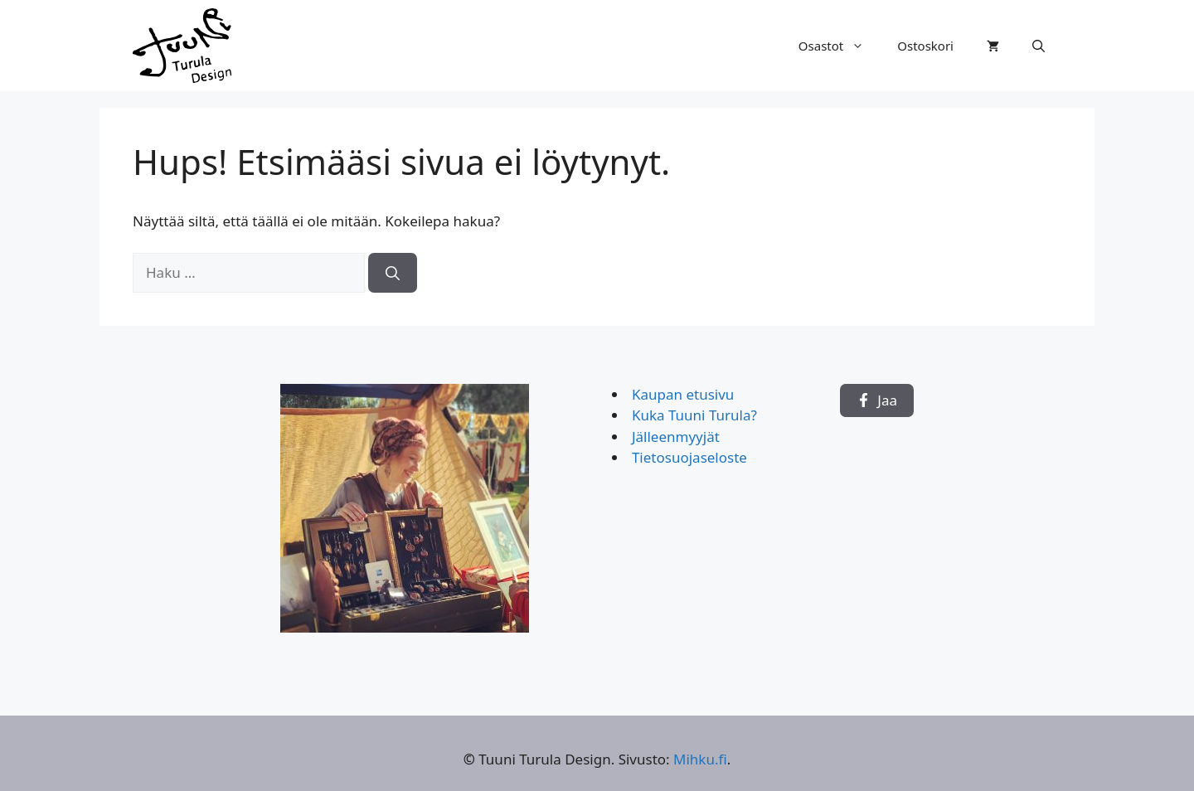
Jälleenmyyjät (676, 436)
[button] (1038, 45)
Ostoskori (925, 45)
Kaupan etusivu (683, 394)
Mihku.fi (700, 759)
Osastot (839, 45)
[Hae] (392, 273)
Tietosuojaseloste (689, 457)
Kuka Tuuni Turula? (694, 415)
